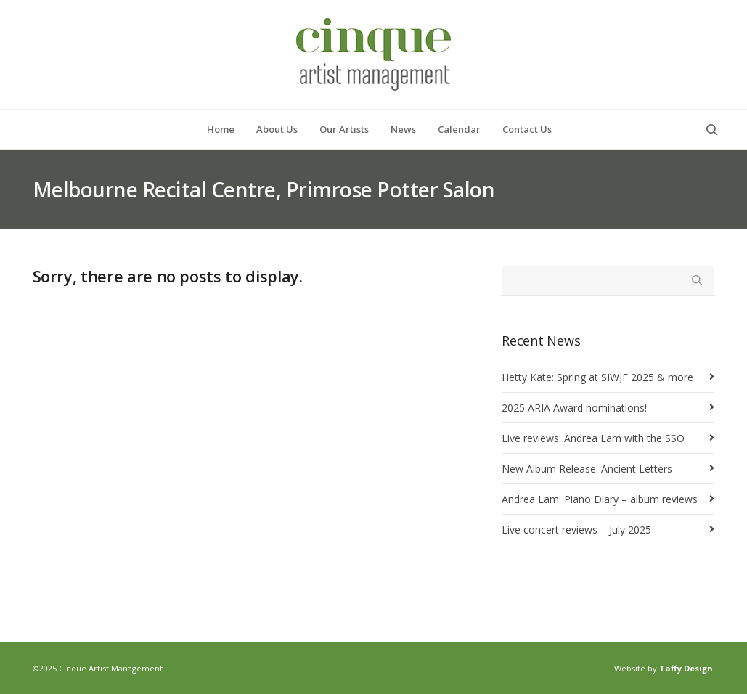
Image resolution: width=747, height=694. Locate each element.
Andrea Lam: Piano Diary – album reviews (600, 499)
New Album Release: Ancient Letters (587, 468)
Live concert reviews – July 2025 (576, 529)
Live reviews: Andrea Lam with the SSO (593, 438)
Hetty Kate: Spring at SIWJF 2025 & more (597, 377)
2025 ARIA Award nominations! (574, 408)
